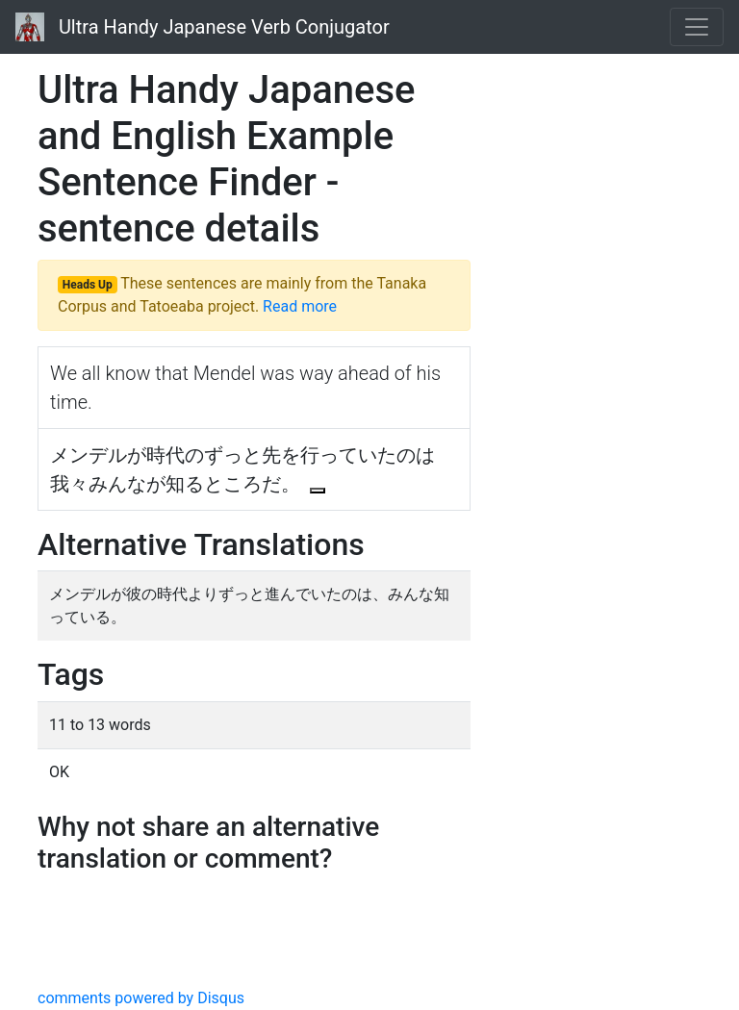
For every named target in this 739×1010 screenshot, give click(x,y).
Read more (300, 306)
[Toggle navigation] (697, 27)
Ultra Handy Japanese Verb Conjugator (202, 27)
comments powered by (141, 998)
